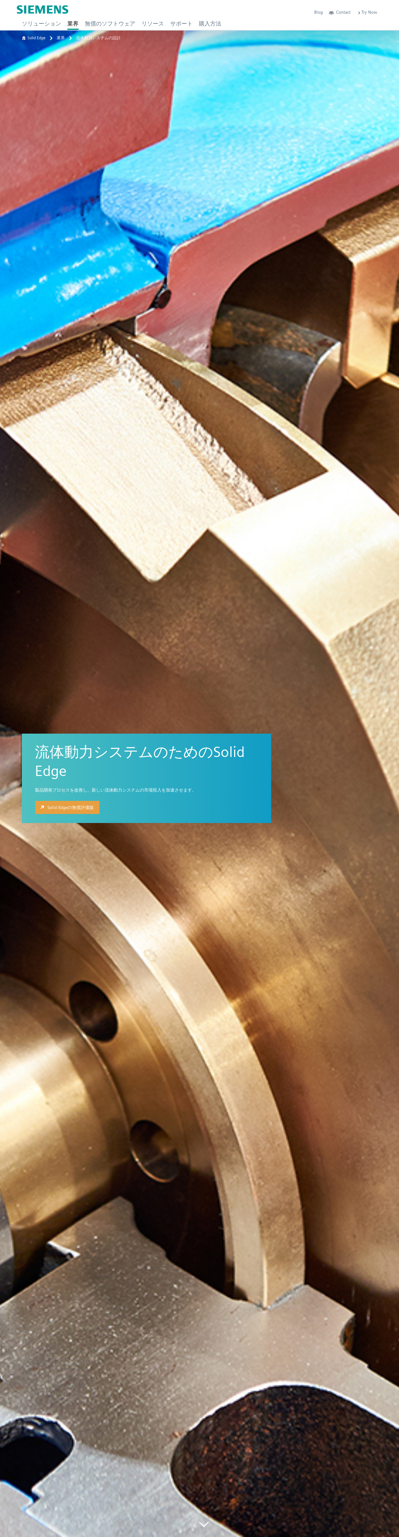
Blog (318, 12)
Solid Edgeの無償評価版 (66, 807)
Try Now (367, 12)
